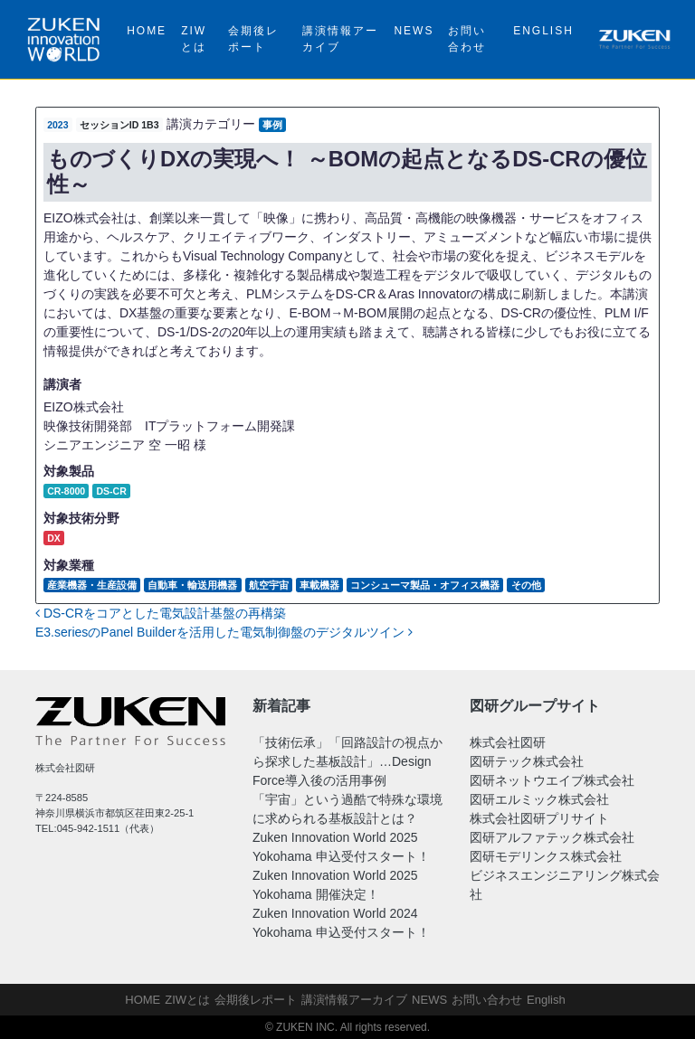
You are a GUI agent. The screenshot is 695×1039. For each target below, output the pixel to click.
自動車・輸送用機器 (192, 585)
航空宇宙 (269, 585)
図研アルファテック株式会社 (552, 837)
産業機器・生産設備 (92, 585)
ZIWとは (193, 38)
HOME (147, 30)
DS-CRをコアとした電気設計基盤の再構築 (160, 613)
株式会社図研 (508, 742)
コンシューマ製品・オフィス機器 (425, 585)
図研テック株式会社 (527, 761)
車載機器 (319, 585)
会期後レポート (253, 38)
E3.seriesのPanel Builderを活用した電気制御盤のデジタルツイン (224, 632)
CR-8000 (66, 491)
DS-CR (111, 491)
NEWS (413, 30)
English (543, 30)
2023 (57, 124)
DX (54, 538)
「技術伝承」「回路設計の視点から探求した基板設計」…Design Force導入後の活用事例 (347, 761)
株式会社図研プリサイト (539, 818)
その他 (526, 585)
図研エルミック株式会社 (539, 799)
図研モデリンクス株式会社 (546, 856)
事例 (272, 124)
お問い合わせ (467, 38)
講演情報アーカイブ (340, 38)
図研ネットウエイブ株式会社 (552, 780)
